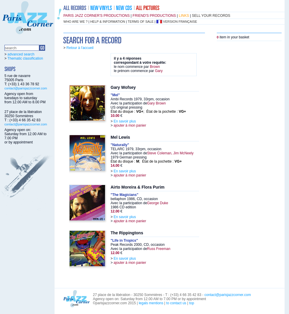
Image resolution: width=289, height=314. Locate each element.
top (191, 303)
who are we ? (75, 21)
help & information (107, 21)
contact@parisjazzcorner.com (25, 88)
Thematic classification (25, 58)
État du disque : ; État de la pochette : (148, 111)
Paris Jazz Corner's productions (96, 16)
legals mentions (151, 303)
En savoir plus (125, 121)
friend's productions (154, 16)
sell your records (211, 16)
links (184, 16)
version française (180, 21)
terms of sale (141, 21)
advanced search (20, 54)
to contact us (176, 303)
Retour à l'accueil (79, 48)
